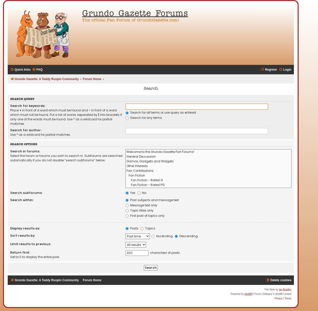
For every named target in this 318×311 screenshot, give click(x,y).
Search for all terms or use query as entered (160, 112)
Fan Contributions (208, 171)
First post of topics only (145, 216)
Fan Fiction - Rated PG (208, 185)
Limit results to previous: (30, 244)
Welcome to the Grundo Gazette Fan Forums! (208, 152)
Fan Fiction (208, 175)
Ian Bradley (285, 289)
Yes (130, 193)
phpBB (248, 294)
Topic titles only (139, 210)
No (141, 193)
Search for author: (25, 130)
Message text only (141, 205)
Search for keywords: (27, 106)
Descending (186, 236)
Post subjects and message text (152, 200)
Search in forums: (25, 151)
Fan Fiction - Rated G (208, 180)
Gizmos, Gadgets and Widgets (208, 161)
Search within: (22, 200)
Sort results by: (22, 235)
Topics (147, 228)
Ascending (162, 236)
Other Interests (208, 166)
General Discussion (208, 156)
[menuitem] (37, 69)
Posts (131, 228)
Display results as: (25, 228)
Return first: (20, 252)
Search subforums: (26, 193)
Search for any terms (143, 118)
